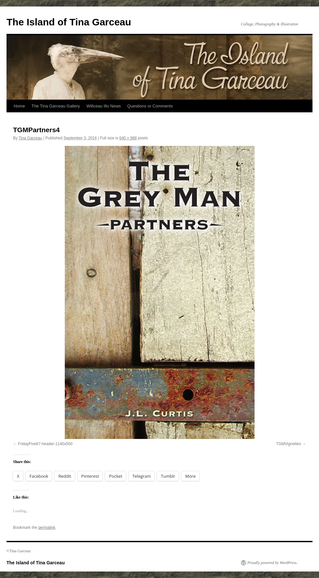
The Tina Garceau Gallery (56, 106)
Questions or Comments (150, 106)
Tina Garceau (30, 138)
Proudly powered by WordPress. (272, 562)
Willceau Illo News (104, 106)
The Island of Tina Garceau (69, 22)
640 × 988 (128, 138)
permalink (46, 527)
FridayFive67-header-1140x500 (45, 444)
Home (19, 106)
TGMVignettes (288, 444)
